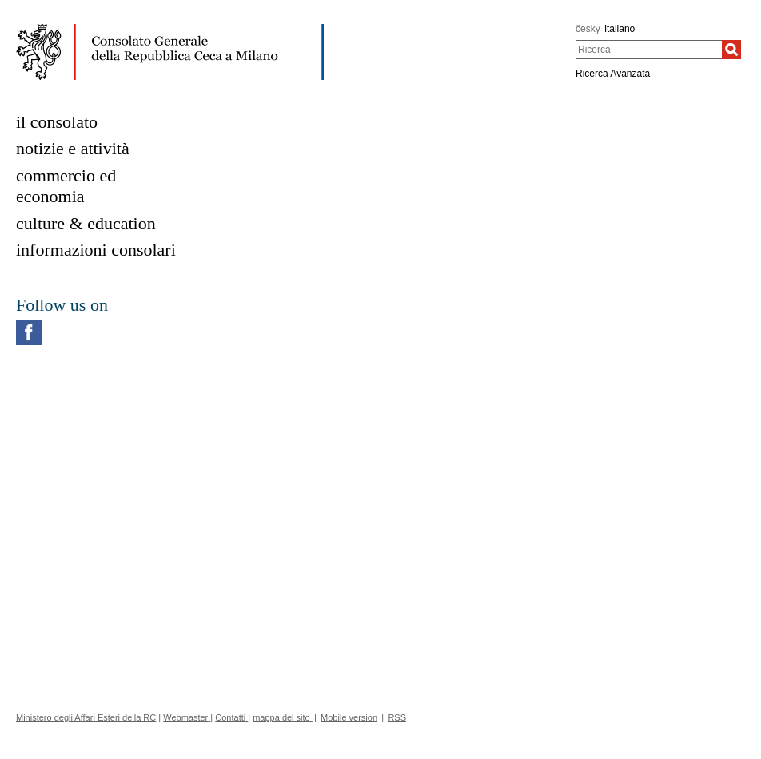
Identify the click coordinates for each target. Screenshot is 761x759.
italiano (619, 28)
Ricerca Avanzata (613, 73)
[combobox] (649, 49)
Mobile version (349, 717)
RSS (397, 717)
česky (588, 28)
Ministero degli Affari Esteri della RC (86, 717)
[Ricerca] (731, 49)
